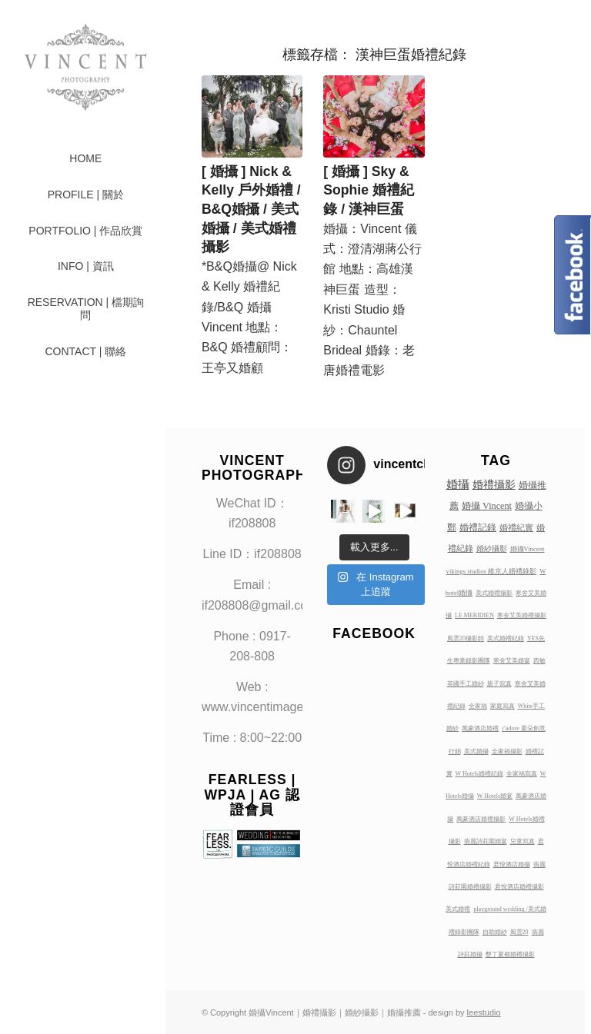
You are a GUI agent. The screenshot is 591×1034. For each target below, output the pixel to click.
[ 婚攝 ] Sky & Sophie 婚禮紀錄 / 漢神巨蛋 (368, 190)
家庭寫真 (502, 706)
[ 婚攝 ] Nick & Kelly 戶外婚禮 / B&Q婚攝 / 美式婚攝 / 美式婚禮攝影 (251, 209)
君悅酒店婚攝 (511, 864)
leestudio (484, 1012)
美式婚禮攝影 (494, 593)
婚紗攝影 (491, 548)
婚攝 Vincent (487, 505)
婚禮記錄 (477, 527)
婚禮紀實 (516, 527)
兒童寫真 (522, 841)
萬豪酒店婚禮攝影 (481, 819)
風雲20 (519, 932)
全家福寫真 (521, 773)
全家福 (478, 706)
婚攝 (457, 484)
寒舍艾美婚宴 (511, 660)
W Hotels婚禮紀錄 (479, 773)
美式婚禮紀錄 (505, 638)
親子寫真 (499, 683)
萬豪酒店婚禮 (480, 728)
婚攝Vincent (527, 549)
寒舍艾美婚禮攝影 (521, 615)
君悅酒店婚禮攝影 (519, 886)
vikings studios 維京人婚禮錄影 (491, 571)
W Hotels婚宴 (495, 796)
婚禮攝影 (494, 484)
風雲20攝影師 (465, 638)
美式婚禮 (458, 909)
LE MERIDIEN (474, 615)
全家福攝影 (507, 751)
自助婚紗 (494, 932)
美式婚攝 (476, 751)
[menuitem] (85, 159)
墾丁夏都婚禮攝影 (510, 954)
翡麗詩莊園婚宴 (485, 841)
